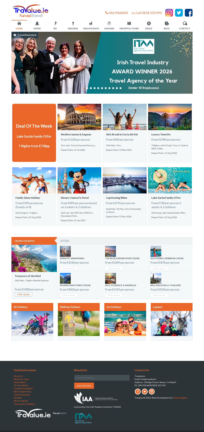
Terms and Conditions (24, 404)
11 (121, 88)
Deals (148, 26)
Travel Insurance (26, 34)
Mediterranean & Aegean (76, 134)
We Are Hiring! (21, 400)
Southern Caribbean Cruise (167, 258)
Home (19, 26)
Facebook (189, 13)
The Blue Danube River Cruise (122, 258)
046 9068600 (116, 13)
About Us (18, 376)
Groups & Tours (129, 26)
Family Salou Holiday (27, 197)
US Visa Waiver (21, 385)
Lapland (109, 26)
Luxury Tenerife (161, 134)
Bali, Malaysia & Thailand (165, 285)
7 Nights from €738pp (34, 146)
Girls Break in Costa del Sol (122, 134)
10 (117, 88)
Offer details (23, 294)
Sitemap (18, 397)
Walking (73, 26)
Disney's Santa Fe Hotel (75, 197)
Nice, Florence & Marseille (120, 285)
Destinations (20, 382)
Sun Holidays (91, 26)
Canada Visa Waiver (23, 388)
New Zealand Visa (22, 391)
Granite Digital (180, 397)
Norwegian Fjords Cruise (75, 285)
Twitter (179, 13)
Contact (184, 26)
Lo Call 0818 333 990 (147, 13)
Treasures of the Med (28, 275)
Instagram (169, 13)
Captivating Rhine (116, 197)
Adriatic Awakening (72, 258)
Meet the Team (21, 379)
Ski (55, 26)
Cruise (37, 26)
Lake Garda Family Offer (34, 136)
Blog (167, 26)
